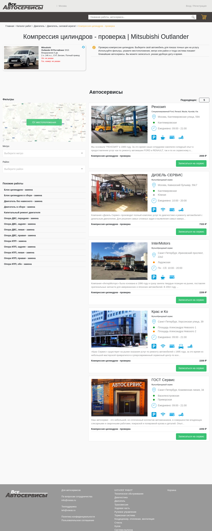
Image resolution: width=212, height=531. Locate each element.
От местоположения (44, 122)
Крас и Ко (160, 311)
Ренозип (159, 107)
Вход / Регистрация (196, 6)
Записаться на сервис (191, 163)
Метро (6, 146)
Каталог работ (24, 26)
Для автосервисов (71, 490)
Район (6, 162)
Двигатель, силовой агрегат (61, 26)
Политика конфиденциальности (78, 516)
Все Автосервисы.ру (23, 6)
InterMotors (161, 243)
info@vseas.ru (68, 500)
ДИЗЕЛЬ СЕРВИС (167, 175)
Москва (62, 6)
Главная (9, 26)
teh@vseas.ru (68, 510)
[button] (83, 47)
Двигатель (39, 26)
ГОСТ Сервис (163, 380)
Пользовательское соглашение (77, 520)
